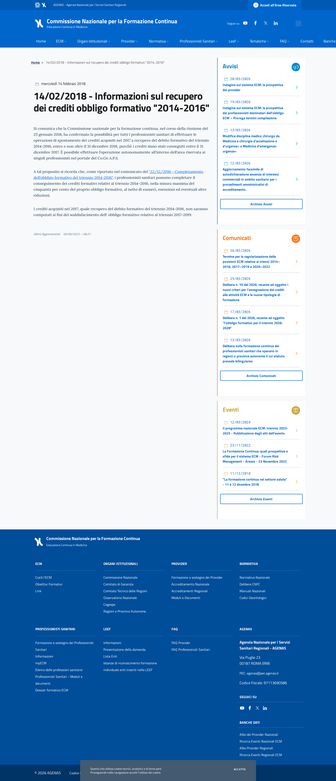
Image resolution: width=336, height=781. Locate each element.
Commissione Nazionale (120, 577)
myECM (40, 663)
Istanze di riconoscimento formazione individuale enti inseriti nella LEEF (130, 666)
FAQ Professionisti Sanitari (190, 649)
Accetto (240, 769)
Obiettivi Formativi (48, 584)
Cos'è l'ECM (43, 577)
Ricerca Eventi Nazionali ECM (261, 741)
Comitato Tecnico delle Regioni (125, 590)
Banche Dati (250, 722)
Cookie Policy (78, 773)
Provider (179, 563)
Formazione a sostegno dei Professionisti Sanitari (64, 646)
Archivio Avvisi (261, 204)
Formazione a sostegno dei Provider (196, 577)
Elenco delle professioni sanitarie (58, 669)
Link (38, 590)
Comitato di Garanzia (118, 584)
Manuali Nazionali (252, 590)
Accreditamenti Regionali (189, 590)
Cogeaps (109, 604)
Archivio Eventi (261, 498)
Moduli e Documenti (185, 597)
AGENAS (246, 629)
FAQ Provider (180, 642)
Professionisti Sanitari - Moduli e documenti (58, 680)
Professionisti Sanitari (55, 629)
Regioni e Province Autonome (124, 611)
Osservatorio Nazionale (120, 597)
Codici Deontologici (253, 597)
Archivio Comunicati (261, 375)
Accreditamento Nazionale (190, 584)
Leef (107, 629)
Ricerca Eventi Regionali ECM (261, 754)
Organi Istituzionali (120, 563)
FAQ (174, 629)
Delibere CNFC (250, 584)
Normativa (249, 563)
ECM (38, 563)
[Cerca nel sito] (296, 23)
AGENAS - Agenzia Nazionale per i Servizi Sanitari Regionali (89, 5)
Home (35, 62)
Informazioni (44, 656)
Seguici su (248, 696)
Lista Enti (110, 656)
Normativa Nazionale (255, 577)
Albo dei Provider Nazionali (259, 734)
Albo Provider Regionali (256, 748)
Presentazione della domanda (124, 649)
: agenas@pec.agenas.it (259, 673)
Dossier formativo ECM (51, 690)
